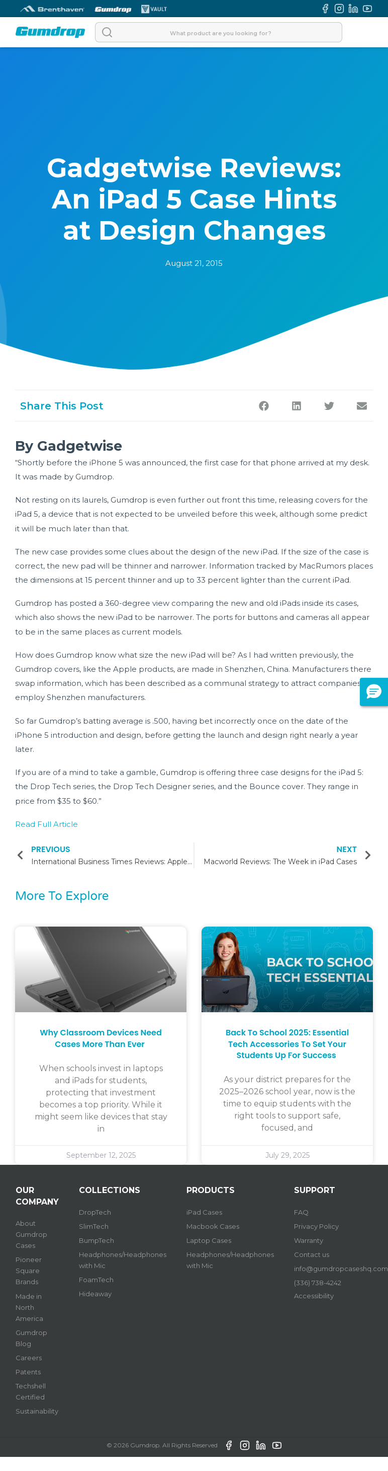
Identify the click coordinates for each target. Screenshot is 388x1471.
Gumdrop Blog (31, 1338)
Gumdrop (94, 476)
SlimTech (94, 1226)
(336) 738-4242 (317, 1283)
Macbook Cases (212, 1226)
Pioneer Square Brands (29, 1270)
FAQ (301, 1212)
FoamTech (96, 1280)
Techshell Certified (31, 1391)
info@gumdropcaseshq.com (341, 1269)
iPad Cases (204, 1212)
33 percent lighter (231, 580)
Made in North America (29, 1307)
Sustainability (37, 1411)
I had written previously (293, 655)
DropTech (95, 1212)
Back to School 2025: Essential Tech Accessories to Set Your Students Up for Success (287, 1044)
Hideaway (95, 1294)
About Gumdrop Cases (31, 1234)
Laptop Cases (208, 1240)
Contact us (311, 1254)
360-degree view (137, 603)
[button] (263, 405)
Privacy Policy (316, 1226)
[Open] (362, 32)
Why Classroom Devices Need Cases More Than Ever (101, 1038)
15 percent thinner (120, 580)
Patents (28, 1372)
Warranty (308, 1240)
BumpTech (96, 1240)
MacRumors (322, 566)
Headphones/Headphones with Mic (122, 1260)
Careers (29, 1358)
